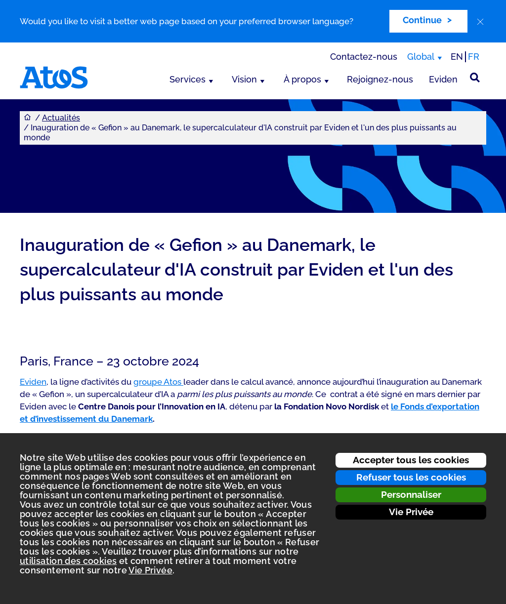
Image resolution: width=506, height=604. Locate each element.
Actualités (61, 117)
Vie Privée (411, 511)
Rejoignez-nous (380, 79)
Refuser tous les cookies (411, 477)
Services (187, 79)
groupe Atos (158, 382)
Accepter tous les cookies (411, 459)
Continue (422, 20)
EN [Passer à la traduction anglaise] (457, 56)
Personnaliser (411, 494)
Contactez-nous (363, 56)
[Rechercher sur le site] (475, 77)
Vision (244, 79)
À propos (302, 79)
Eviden (443, 79)
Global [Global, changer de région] (420, 56)
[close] (480, 22)
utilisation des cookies (68, 561)
